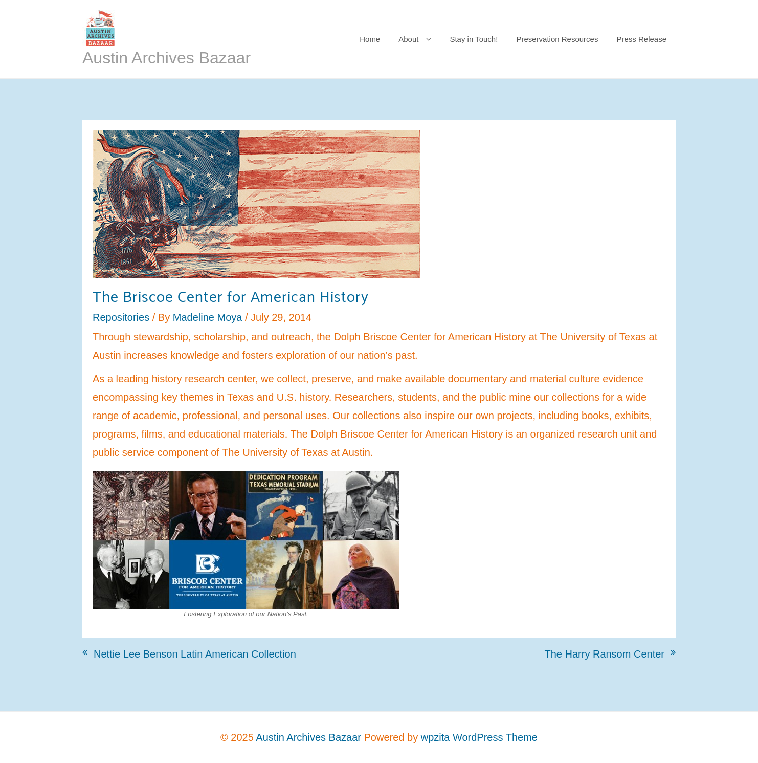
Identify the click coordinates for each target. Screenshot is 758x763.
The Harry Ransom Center (604, 654)
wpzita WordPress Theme (479, 737)
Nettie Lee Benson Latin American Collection (195, 654)
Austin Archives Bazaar (166, 58)
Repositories (121, 317)
